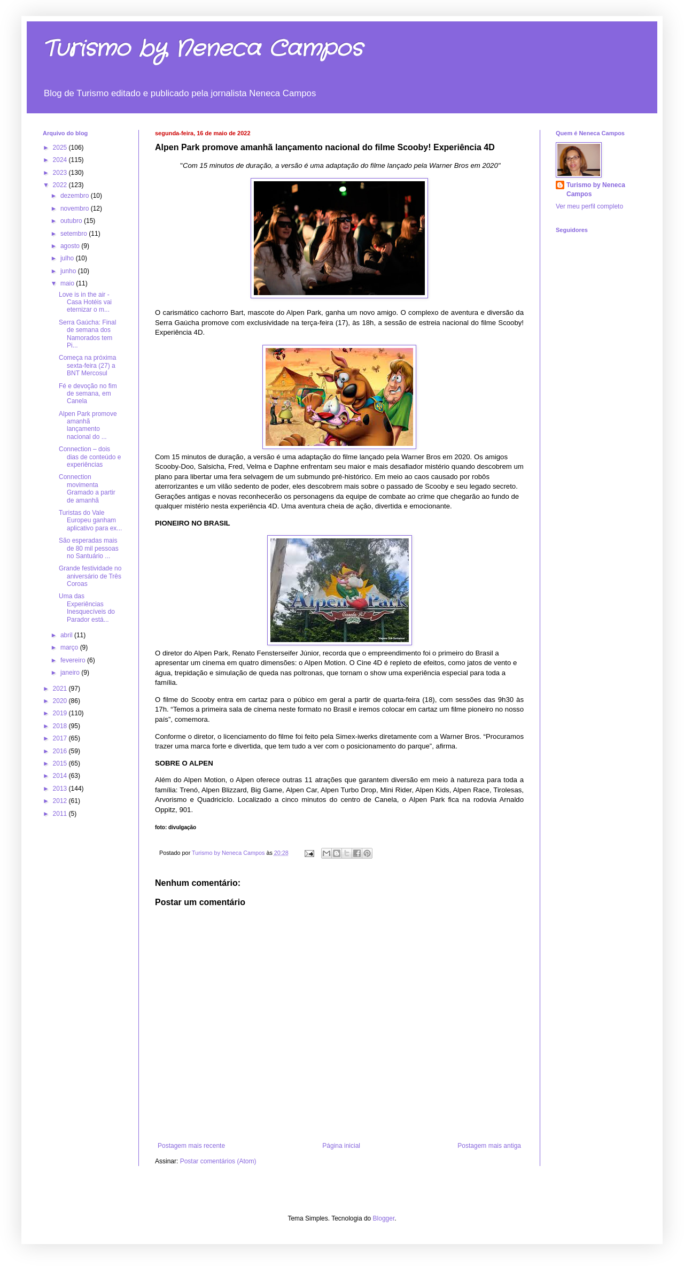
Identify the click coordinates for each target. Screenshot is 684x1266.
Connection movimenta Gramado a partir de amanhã (87, 488)
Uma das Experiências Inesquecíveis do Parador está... (87, 607)
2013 (61, 788)
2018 (61, 726)
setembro (74, 233)
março (70, 647)
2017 (61, 738)
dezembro (75, 195)
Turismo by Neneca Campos (202, 49)
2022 (61, 185)
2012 (61, 801)
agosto (70, 246)
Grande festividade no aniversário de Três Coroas (90, 576)
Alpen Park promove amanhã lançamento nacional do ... (88, 425)
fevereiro (73, 660)
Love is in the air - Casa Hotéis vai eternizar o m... (85, 302)
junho (69, 271)
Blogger (384, 1218)
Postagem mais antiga (489, 1145)
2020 (61, 701)
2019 (61, 713)
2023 (61, 172)
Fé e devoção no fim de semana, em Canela (88, 393)
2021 (61, 688)
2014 (61, 775)
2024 (61, 160)
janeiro (70, 672)
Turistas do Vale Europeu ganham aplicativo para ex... (90, 520)
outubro (72, 221)
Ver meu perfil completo (589, 206)
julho (68, 258)
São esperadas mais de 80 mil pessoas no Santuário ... (89, 548)
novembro (75, 208)
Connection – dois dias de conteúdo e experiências (90, 456)
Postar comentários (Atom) (218, 1161)
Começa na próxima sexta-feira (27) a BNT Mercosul (87, 365)
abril (67, 635)
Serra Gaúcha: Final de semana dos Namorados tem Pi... (87, 334)
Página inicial (341, 1145)
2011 (61, 813)
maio (68, 283)
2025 (61, 147)
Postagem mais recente (191, 1145)
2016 (61, 751)
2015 (61, 763)
